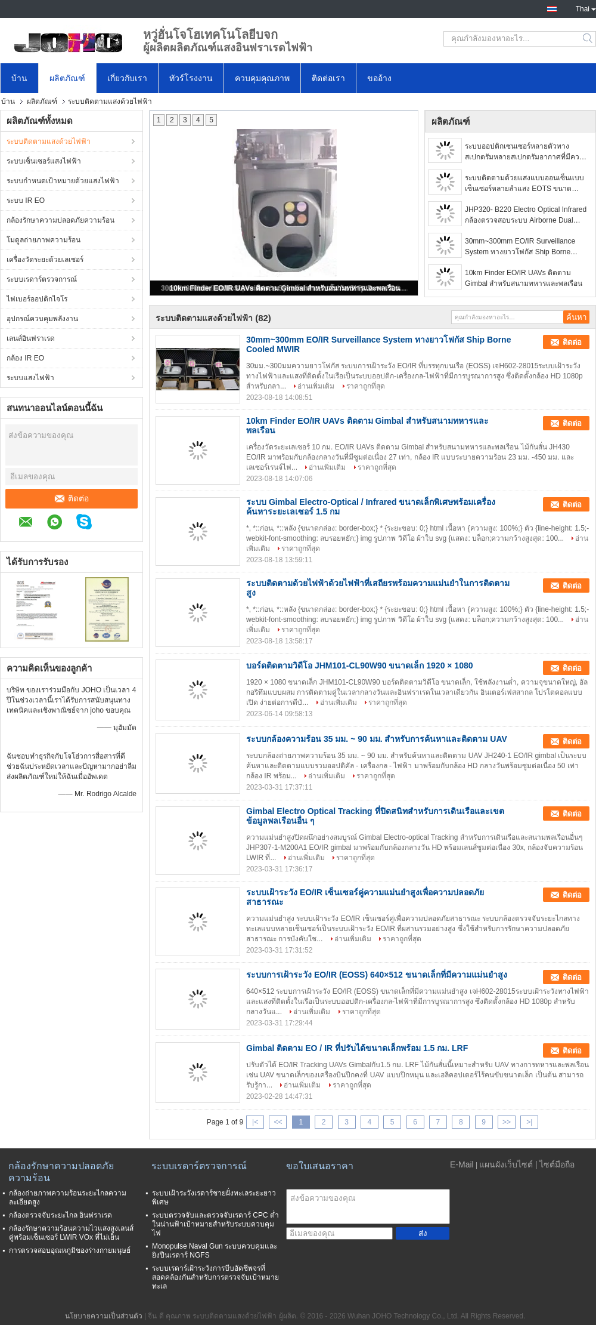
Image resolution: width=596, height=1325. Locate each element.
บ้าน (19, 78)
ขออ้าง (379, 78)
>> (506, 1122)
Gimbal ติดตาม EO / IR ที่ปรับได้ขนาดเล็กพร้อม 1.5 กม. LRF (357, 1048)
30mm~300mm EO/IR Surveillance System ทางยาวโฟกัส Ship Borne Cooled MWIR (520, 247)
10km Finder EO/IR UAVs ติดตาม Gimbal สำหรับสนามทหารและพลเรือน (285, 288)
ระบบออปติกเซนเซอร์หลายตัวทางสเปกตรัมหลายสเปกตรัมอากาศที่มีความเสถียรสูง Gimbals (526, 152)
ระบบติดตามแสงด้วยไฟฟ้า (49, 141)
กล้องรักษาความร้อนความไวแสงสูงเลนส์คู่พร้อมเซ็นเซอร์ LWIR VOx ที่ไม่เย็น (71, 1232)
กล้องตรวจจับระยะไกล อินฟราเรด (60, 1215)
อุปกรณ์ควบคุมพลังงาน (42, 319)
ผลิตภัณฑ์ (67, 78)
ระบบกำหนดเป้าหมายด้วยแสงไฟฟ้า (63, 181)
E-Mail (462, 1164)
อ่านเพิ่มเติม (315, 386)
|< (255, 1122)
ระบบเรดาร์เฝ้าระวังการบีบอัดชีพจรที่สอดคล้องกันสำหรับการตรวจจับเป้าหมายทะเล (215, 1277)
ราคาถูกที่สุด (365, 386)
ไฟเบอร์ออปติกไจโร (37, 299)
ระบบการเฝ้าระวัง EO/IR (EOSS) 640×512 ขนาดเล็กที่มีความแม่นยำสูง (376, 974)
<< (278, 1122)
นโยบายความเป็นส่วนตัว (103, 1316)
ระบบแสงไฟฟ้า (30, 378)
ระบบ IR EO (26, 200)
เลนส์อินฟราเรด (31, 338)
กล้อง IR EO (25, 358)
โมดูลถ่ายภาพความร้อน (43, 240)
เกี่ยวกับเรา (127, 78)
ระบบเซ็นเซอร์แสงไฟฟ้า (44, 161)
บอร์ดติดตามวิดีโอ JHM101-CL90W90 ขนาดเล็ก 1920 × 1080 (359, 665)
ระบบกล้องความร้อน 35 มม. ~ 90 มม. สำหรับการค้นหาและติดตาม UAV (376, 739)
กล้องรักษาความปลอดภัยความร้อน (60, 220)
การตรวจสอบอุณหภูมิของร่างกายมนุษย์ (70, 1250)
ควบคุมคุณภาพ (262, 78)
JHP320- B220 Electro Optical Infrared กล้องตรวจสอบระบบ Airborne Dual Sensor (525, 215)
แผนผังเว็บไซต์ (506, 1164)
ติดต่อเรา (328, 78)
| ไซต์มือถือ (555, 1164)
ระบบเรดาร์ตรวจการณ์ (42, 279)
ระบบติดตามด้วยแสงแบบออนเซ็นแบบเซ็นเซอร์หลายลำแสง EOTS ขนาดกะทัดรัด (524, 184)
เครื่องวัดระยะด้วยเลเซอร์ (45, 259)
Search (588, 39)
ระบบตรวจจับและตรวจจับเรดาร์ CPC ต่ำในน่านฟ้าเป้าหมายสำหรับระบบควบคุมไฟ (215, 1224)
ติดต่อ (72, 498)
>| (529, 1122)
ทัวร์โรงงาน (191, 78)
